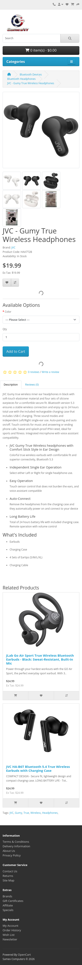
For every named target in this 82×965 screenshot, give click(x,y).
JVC (13, 247)
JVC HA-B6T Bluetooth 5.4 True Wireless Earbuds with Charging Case (38, 768)
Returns (8, 876)
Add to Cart (15, 351)
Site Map (8, 880)
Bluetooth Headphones (21, 79)
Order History (12, 930)
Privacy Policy (12, 855)
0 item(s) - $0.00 (40, 50)
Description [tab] (11, 384)
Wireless (35, 813)
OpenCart (24, 955)
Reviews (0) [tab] (32, 384)
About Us (9, 851)
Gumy (18, 813)
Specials (8, 910)
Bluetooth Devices (31, 74)
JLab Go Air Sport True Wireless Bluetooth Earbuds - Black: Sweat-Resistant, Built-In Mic (40, 659)
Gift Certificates (13, 901)
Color (8, 312)
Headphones (50, 813)
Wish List (9, 935)
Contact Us (10, 871)
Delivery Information (16, 846)
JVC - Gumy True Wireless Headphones (30, 83)
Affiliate (8, 905)
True (26, 813)
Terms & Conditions (16, 842)
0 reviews (33, 372)
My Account (10, 926)
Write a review (50, 372)
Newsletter (10, 939)
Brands (7, 896)
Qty (5, 329)
